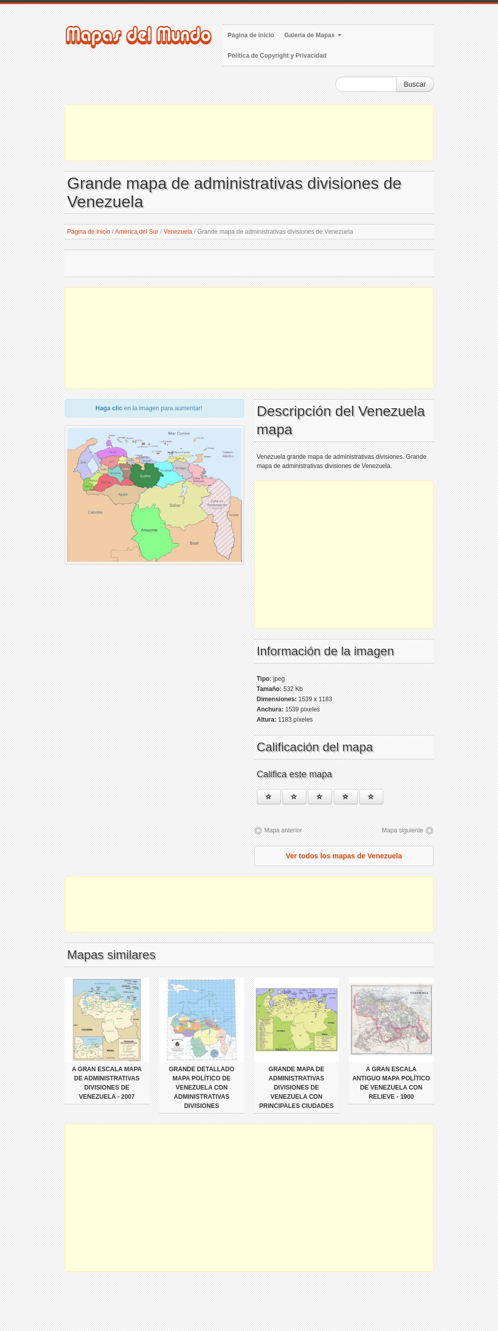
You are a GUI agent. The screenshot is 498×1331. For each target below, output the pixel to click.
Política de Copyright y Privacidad (277, 55)
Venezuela (178, 231)
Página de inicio (251, 35)
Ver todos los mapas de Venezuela (344, 856)
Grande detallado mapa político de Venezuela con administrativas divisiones (201, 1088)
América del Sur (137, 231)
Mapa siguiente (402, 830)
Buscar (415, 84)
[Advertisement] (249, 132)
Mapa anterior (283, 830)
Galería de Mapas (313, 35)
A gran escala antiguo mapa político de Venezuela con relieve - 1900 (391, 1083)
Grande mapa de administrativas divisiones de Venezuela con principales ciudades (296, 1088)
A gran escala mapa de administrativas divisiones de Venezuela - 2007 (107, 1083)
